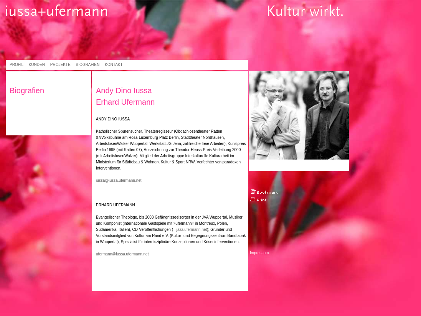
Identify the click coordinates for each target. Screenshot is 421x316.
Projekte (60, 65)
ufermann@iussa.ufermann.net (122, 254)
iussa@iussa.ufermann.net (119, 180)
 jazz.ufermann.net (190, 229)
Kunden (37, 65)
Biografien (88, 65)
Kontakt (113, 65)
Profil (16, 65)
